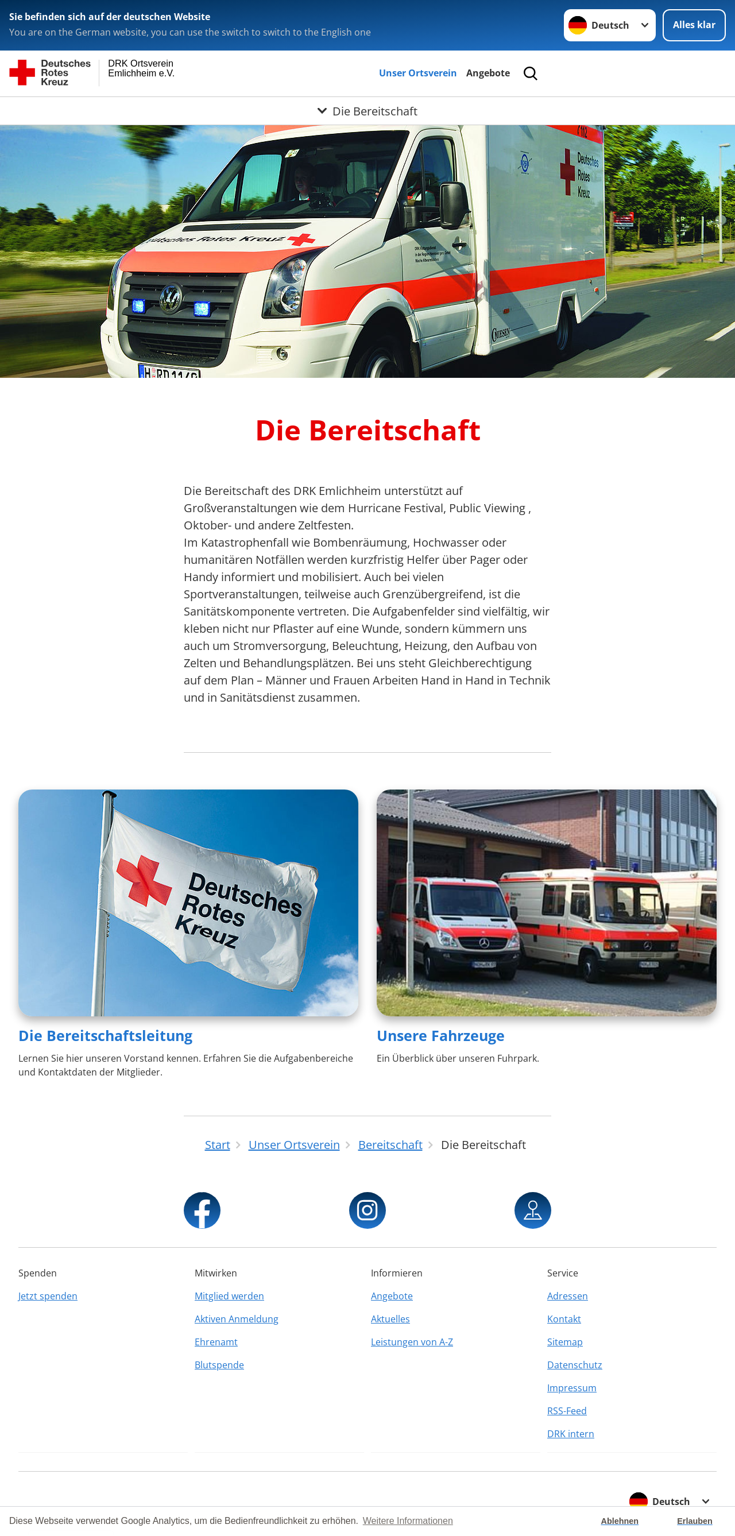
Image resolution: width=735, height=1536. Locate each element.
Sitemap (565, 1342)
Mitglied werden (229, 1296)
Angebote (488, 73)
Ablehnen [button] (620, 1521)
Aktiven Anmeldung (236, 1319)
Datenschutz (574, 1365)
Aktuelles (390, 1319)
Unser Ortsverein (418, 73)
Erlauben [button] (695, 1521)
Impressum (572, 1388)
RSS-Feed (567, 1411)
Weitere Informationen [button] (408, 1521)
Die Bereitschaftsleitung (105, 1035)
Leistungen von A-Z (412, 1342)
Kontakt (564, 1319)
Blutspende (219, 1365)
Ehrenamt (216, 1342)
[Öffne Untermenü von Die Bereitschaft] (367, 111)
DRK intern (570, 1433)
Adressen (567, 1296)
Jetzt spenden (48, 1296)
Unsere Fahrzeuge (441, 1035)
